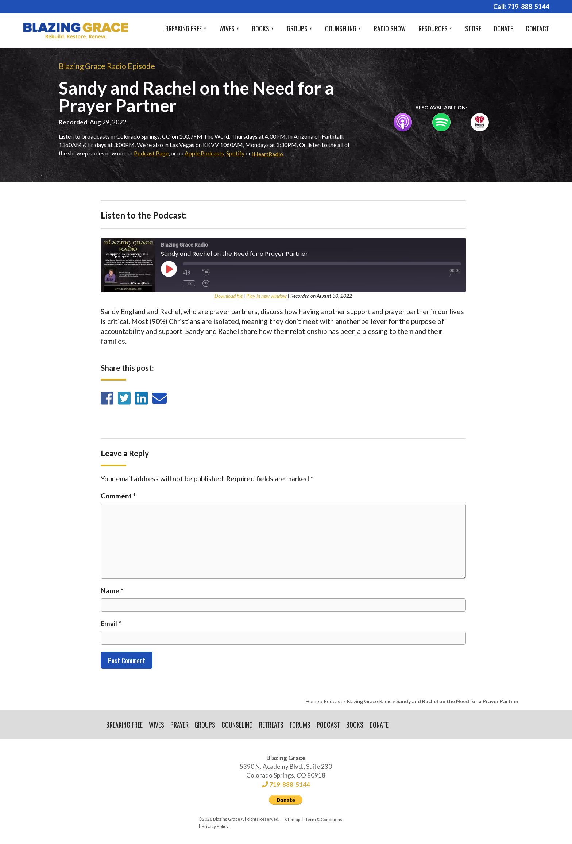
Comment (118, 496)
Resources (433, 28)
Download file (228, 296)
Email (111, 623)
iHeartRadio (267, 153)
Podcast (333, 701)
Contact (537, 28)
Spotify (235, 153)
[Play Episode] (169, 269)
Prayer (179, 724)
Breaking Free (183, 28)
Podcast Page (151, 153)
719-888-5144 (528, 7)
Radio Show (390, 28)
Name (112, 590)
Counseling (340, 28)
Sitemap (292, 819)
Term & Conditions (323, 819)
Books (260, 28)
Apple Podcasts (204, 153)
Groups (297, 28)
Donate (503, 28)
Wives (227, 28)
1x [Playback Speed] (188, 283)
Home (312, 701)
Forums (300, 724)
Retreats (271, 724)
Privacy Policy (215, 826)
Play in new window (266, 296)
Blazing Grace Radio (369, 701)
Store (473, 28)
